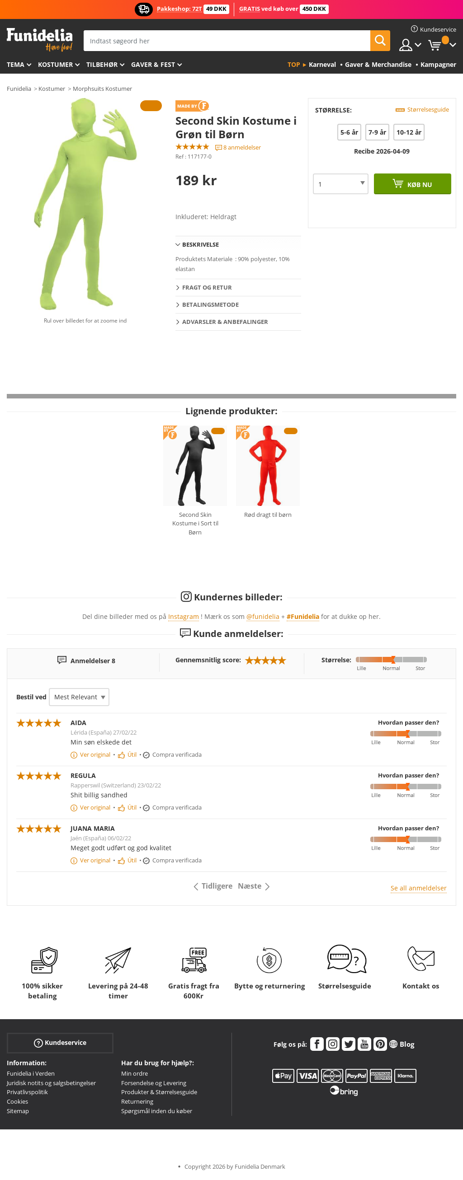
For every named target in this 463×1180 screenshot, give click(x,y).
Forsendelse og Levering (153, 1083)
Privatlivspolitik (27, 1092)
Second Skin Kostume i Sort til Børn (195, 523)
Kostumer (55, 64)
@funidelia (262, 616)
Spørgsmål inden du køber (156, 1111)
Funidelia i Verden (31, 1073)
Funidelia (19, 88)
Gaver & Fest (153, 64)
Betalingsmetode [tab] (210, 304)
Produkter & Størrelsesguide (159, 1092)
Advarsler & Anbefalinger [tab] (225, 322)
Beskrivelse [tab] (200, 244)
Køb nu (419, 184)
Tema (15, 64)
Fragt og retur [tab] (207, 287)
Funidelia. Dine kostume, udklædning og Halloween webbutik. (39, 40)
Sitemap (18, 1111)
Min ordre (134, 1073)
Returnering (137, 1101)
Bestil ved (31, 697)
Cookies (17, 1101)
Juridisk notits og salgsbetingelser (51, 1083)
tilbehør (102, 64)
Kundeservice (60, 1042)
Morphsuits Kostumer (102, 88)
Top (294, 64)
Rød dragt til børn (268, 514)
